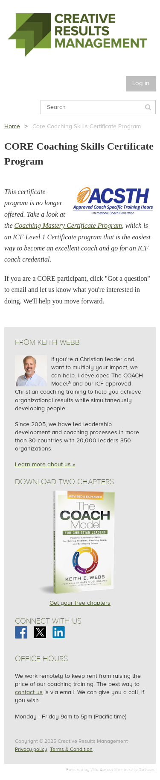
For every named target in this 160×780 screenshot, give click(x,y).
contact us (29, 692)
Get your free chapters (80, 603)
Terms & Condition (71, 749)
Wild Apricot (101, 769)
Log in (140, 83)
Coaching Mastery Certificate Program (68, 225)
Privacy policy (31, 749)
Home (12, 126)
